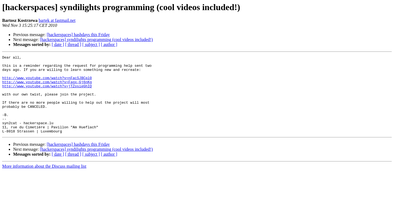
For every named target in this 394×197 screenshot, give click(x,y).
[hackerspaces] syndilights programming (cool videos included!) (96, 39)
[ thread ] (73, 44)
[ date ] (58, 44)
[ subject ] (91, 44)
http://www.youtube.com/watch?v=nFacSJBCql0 (47, 82)
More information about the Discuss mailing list (44, 181)
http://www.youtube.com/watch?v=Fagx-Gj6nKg (47, 87)
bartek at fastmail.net (57, 20)
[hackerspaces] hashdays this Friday (78, 34)
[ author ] (109, 44)
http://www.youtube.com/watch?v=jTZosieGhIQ (47, 92)
